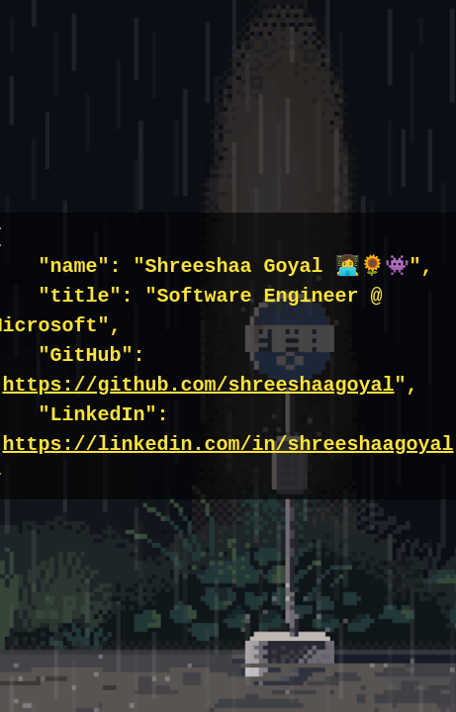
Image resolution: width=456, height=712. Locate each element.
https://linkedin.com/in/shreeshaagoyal (227, 444)
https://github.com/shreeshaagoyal (198, 385)
